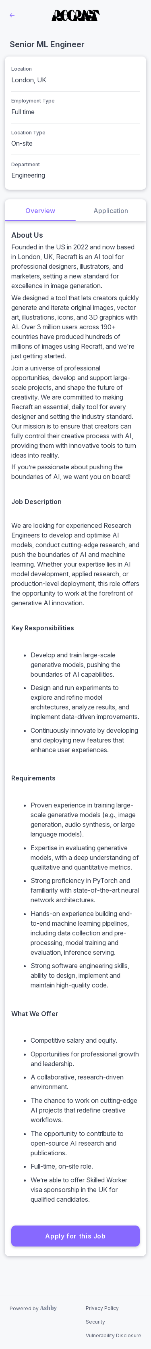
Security (95, 1322)
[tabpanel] (75, 738)
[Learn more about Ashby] (33, 1308)
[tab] (40, 210)
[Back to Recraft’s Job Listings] (12, 15)
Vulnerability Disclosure (113, 1335)
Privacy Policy (102, 1308)
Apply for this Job (75, 1236)
